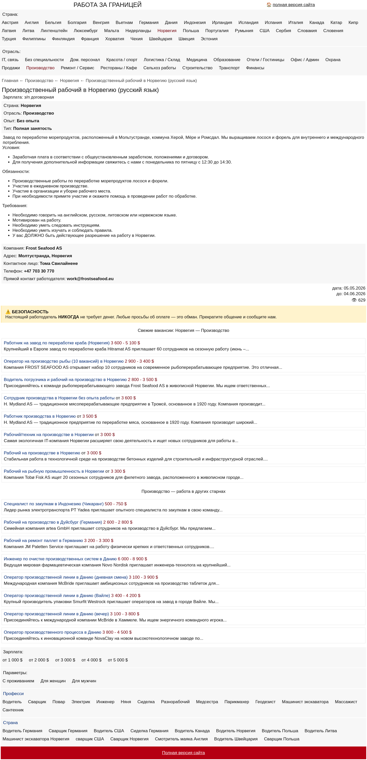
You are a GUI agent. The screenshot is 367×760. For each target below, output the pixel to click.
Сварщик (37, 701)
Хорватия (114, 38)
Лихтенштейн (54, 30)
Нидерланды (138, 30)
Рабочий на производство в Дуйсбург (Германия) (53, 522)
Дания (171, 22)
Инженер (105, 701)
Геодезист (265, 701)
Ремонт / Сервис (77, 67)
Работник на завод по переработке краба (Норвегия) (57, 343)
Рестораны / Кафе (119, 67)
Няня (126, 701)
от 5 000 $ (118, 660)
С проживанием (18, 680)
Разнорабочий (175, 701)
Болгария (77, 22)
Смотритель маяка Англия (181, 739)
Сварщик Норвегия (129, 739)
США (264, 30)
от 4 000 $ (91, 660)
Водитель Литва (321, 730)
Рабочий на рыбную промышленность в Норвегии (54, 471)
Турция (9, 38)
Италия (295, 22)
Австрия (10, 22)
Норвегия (167, 30)
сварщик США (90, 739)
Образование (227, 59)
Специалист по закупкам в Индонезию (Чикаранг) (54, 503)
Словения (333, 30)
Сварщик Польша (281, 739)
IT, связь (10, 59)
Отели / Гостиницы (265, 59)
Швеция (186, 38)
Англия (32, 22)
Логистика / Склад (162, 59)
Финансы (255, 67)
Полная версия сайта (183, 752)
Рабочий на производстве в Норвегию (42, 453)
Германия (149, 22)
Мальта (111, 30)
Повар (59, 701)
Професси (13, 693)
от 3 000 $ (65, 660)
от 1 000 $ (12, 660)
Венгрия (101, 22)
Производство (40, 67)
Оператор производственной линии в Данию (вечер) (56, 614)
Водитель (12, 701)
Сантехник (13, 710)
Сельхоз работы (159, 67)
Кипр (353, 22)
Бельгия (53, 22)
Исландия (248, 22)
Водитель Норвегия (235, 730)
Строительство (197, 67)
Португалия (217, 30)
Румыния (244, 30)
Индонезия (195, 22)
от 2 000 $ (39, 660)
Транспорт (229, 67)
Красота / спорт (121, 59)
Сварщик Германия (68, 730)
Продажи (11, 67)
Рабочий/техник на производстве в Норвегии (49, 434)
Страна (10, 722)
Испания (273, 22)
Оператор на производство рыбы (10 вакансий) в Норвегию (64, 361)
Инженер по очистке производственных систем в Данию (60, 559)
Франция (90, 38)
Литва (28, 30)
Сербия (283, 30)
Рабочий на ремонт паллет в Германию (43, 540)
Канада (316, 22)
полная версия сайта (294, 4)
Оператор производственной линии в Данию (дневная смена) (66, 577)
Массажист (346, 701)
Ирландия (222, 22)
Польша (191, 30)
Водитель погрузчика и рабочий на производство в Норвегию (65, 379)
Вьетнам (124, 22)
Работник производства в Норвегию (40, 416)
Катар (336, 22)
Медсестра (207, 701)
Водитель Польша (280, 730)
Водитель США (109, 730)
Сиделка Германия (149, 730)
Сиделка (146, 701)
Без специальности (44, 59)
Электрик (81, 701)
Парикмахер (237, 701)
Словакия (307, 30)
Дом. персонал (85, 59)
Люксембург (86, 30)
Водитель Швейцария (236, 739)
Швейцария (160, 38)
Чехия (136, 38)
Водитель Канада (192, 730)
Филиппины (34, 38)
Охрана (332, 59)
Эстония (209, 38)
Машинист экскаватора (305, 701)
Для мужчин (84, 680)
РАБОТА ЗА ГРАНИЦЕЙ (107, 4)
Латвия (9, 30)
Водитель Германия (22, 730)
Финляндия (63, 38)
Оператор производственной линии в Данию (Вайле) (57, 595)
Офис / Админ (305, 59)
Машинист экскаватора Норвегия (36, 739)
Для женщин (53, 680)
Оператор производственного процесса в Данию (52, 632)
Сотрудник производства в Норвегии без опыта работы (59, 398)
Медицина (197, 59)
